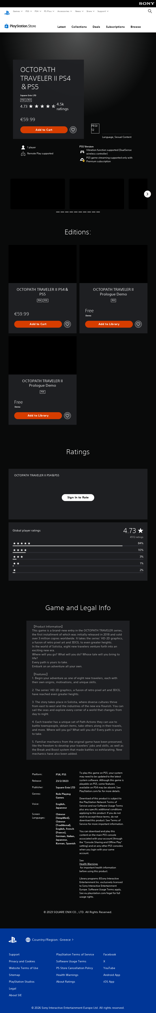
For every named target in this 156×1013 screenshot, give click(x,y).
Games (16, 11)
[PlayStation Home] (7, 11)
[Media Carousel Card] (37, 190)
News (78, 11)
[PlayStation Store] (21, 22)
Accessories (63, 11)
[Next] (147, 190)
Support (101, 11)
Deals (96, 23)
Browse (136, 23)
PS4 (37, 11)
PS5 (27, 11)
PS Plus (48, 11)
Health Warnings (88, 860)
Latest (61, 23)
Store (89, 11)
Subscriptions (115, 23)
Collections (79, 23)
